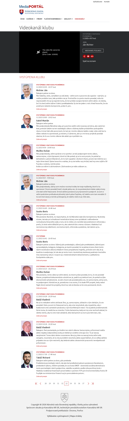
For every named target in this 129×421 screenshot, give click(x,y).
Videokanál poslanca (93, 51)
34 (71, 383)
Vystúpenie (40, 236)
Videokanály (80, 19)
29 (50, 383)
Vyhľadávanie (97, 2)
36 (79, 383)
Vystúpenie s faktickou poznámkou (50, 85)
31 (58, 383)
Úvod (22, 19)
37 (83, 383)
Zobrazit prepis (41, 109)
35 (75, 383)
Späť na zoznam (89, 61)
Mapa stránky (76, 416)
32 (62, 383)
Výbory (39, 19)
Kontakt (107, 2)
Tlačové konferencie (53, 19)
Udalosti (68, 19)
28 (46, 383)
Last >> (91, 383)
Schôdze (30, 19)
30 (54, 383)
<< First (37, 383)
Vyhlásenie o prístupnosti (58, 416)
